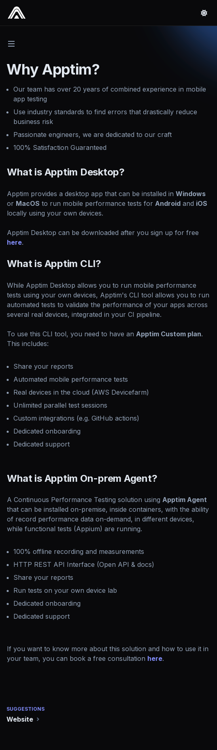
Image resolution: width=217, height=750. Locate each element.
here (15, 242)
